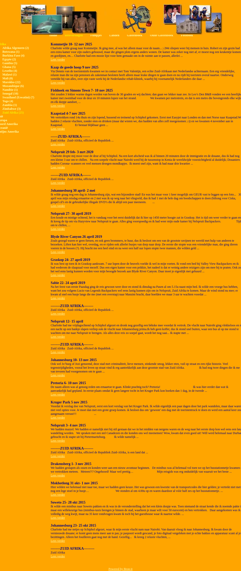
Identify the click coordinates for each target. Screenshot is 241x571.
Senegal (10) (10, 93)
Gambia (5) (10, 63)
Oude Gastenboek (161, 35)
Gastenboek (134, 35)
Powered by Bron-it (120, 569)
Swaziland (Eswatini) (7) (18, 97)
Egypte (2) (9, 59)
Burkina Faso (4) (14, 55)
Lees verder (58, 59)
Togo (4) (8, 101)
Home (53, 35)
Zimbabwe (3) (12, 109)
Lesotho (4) (10, 71)
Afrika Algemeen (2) (16, 48)
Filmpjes (96, 35)
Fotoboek (187, 35)
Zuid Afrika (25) (13, 112)
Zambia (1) (10, 105)
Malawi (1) (10, 74)
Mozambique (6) (13, 86)
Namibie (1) (10, 90)
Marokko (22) (12, 82)
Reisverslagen (74, 35)
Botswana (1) (11, 51)
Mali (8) (8, 78)
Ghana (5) (9, 67)
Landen (114, 35)
